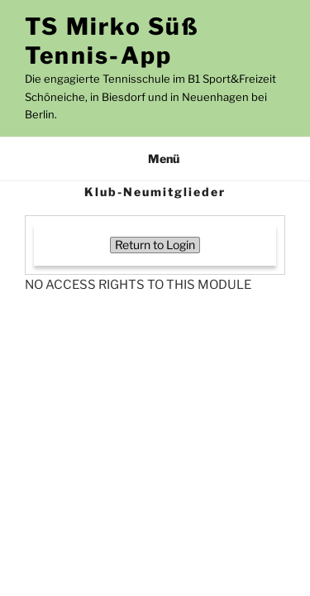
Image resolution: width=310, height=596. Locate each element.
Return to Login (155, 245)
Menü (155, 158)
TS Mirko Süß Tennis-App (112, 41)
